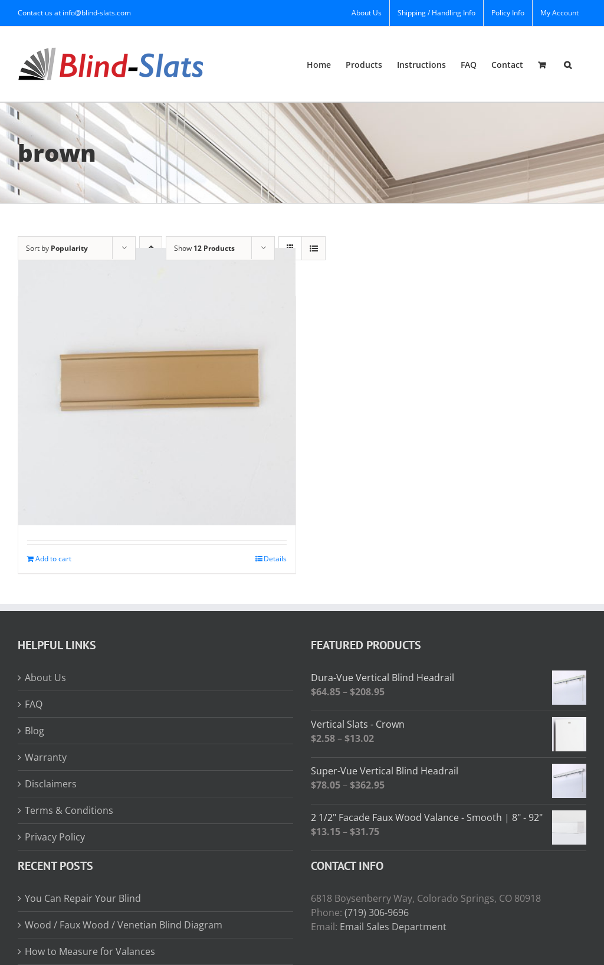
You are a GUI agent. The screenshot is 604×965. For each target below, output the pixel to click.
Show (204, 248)
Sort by (57, 248)
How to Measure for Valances (90, 951)
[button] (568, 64)
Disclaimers (51, 783)
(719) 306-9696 (376, 912)
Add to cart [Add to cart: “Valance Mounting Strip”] (53, 559)
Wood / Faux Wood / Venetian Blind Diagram (123, 924)
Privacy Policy (55, 836)
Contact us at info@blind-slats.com (74, 13)
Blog (34, 730)
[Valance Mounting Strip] (157, 386)
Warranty (46, 757)
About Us (45, 677)
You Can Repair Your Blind (83, 898)
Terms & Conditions (69, 810)
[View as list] (313, 248)
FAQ (33, 704)
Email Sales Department (393, 926)
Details (275, 559)
